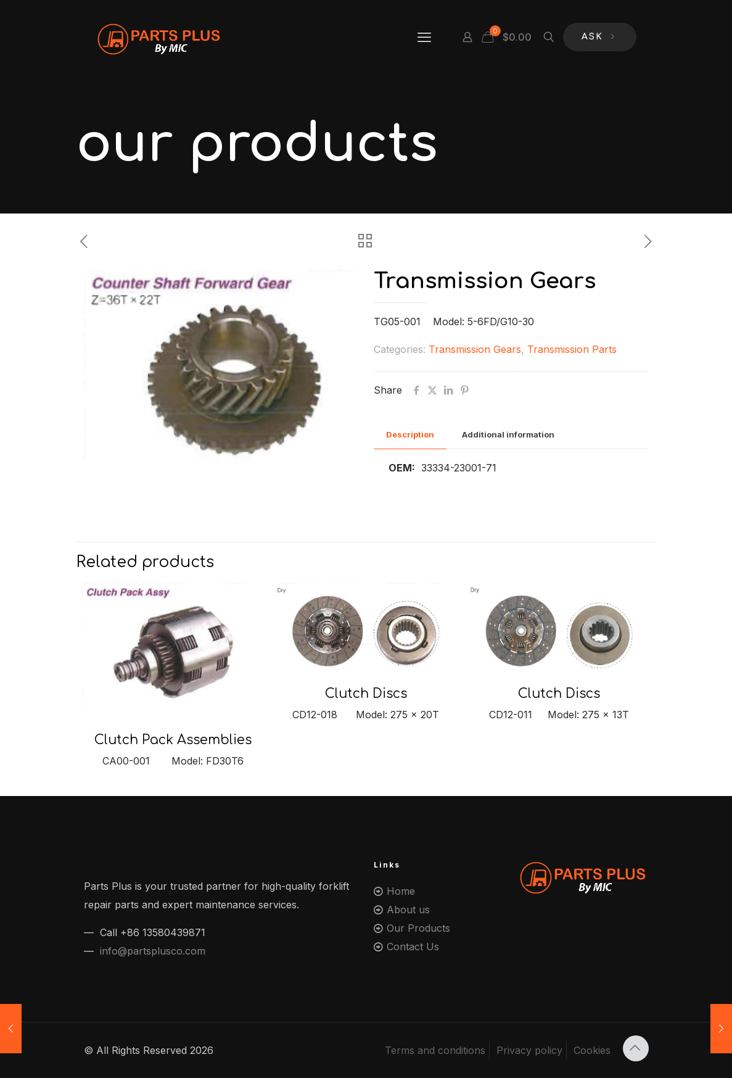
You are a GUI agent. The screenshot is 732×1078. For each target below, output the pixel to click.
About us (408, 909)
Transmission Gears (475, 349)
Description (410, 434)
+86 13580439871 (162, 932)
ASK (600, 37)
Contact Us (413, 946)
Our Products (418, 928)
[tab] (410, 435)
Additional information (508, 434)
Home (401, 891)
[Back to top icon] (636, 1048)
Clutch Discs (366, 693)
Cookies (592, 1050)
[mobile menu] (424, 37)
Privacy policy (529, 1050)
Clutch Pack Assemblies (173, 739)
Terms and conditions (435, 1050)
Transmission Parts (572, 349)
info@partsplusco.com (152, 951)
